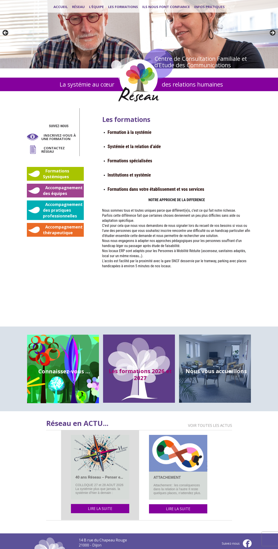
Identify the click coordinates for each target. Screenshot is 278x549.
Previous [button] (5, 33)
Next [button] (272, 33)
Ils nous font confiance (166, 6)
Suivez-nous (58, 126)
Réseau (78, 6)
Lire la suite (100, 508)
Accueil (60, 6)
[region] (139, 34)
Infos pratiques (209, 6)
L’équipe (96, 6)
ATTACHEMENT (167, 477)
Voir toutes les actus (210, 425)
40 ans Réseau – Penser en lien (103, 477)
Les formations (123, 6)
